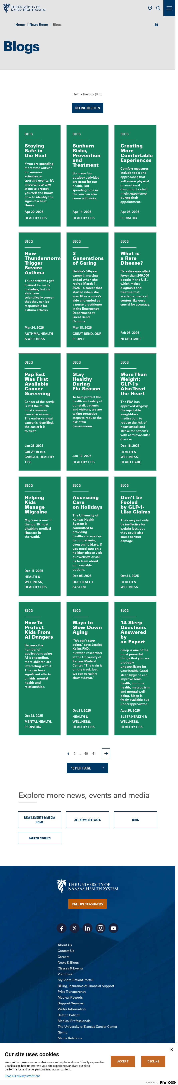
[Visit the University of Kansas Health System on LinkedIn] (87, 928)
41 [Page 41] (94, 754)
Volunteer (65, 974)
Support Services (71, 1003)
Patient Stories (40, 838)
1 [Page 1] (68, 754)
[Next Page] (106, 753)
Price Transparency (72, 992)
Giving (63, 1032)
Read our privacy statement (22, 1076)
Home (20, 25)
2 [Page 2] (75, 754)
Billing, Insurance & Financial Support (86, 986)
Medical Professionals (74, 1021)
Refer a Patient (69, 1015)
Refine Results (87, 108)
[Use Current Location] (150, 8)
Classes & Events (70, 968)
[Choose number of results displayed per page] (87, 768)
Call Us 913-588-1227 (87, 904)
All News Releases (87, 820)
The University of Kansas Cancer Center (87, 1027)
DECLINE (153, 1061)
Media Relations (70, 1038)
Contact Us (66, 951)
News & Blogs (68, 962)
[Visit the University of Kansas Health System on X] (75, 928)
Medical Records (70, 997)
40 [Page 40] (86, 754)
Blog (135, 820)
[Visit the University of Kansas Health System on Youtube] (113, 928)
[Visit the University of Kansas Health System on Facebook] (62, 928)
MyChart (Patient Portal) (75, 980)
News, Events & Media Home (39, 820)
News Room (39, 25)
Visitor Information (72, 1009)
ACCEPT (123, 1061)
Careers (63, 957)
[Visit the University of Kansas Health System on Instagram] (100, 928)
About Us (65, 945)
